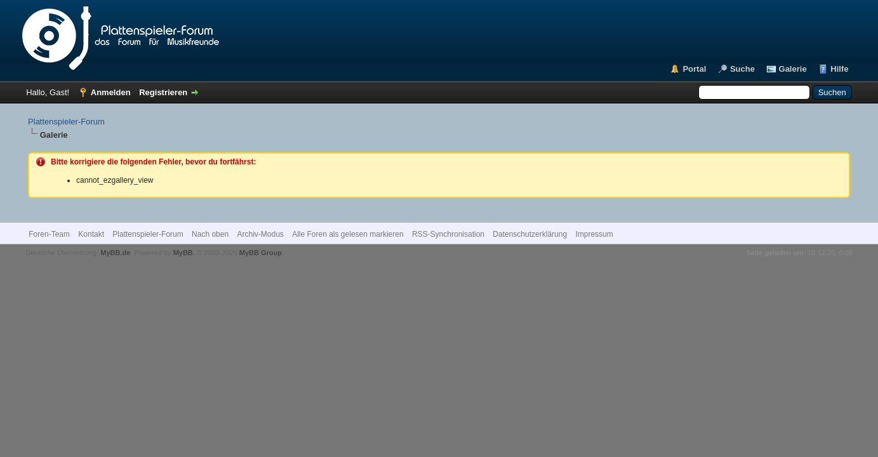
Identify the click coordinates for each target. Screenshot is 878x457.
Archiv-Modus (260, 234)
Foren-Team (49, 234)
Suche (742, 69)
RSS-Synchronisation (448, 234)
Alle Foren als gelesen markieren (347, 234)
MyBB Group (260, 252)
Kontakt (91, 234)
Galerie (793, 69)
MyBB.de (115, 252)
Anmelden (111, 92)
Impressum (594, 234)
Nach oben (210, 234)
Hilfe (839, 69)
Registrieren (163, 92)
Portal (694, 69)
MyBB (183, 252)
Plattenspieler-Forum (66, 121)
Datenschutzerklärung (530, 234)
